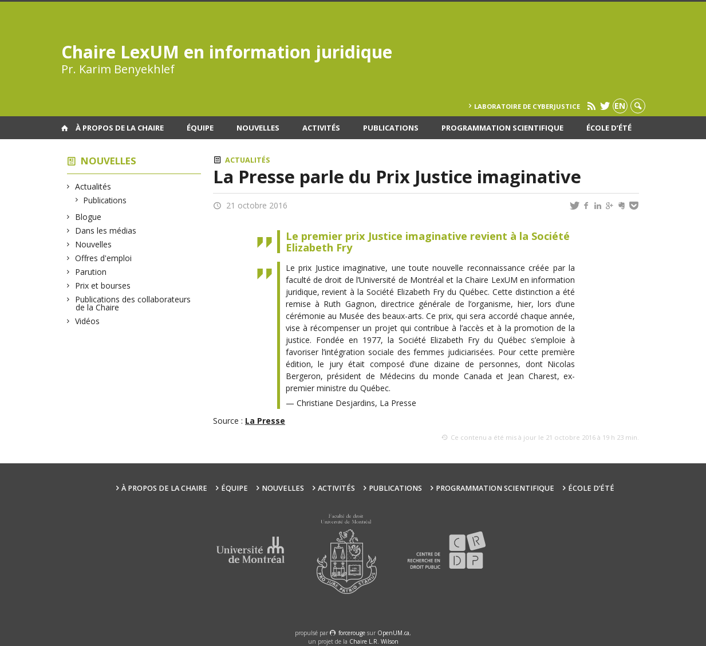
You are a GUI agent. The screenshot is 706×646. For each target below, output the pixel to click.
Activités (321, 128)
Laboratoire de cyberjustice (527, 106)
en (619, 105)
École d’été (609, 128)
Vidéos (88, 321)
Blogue (88, 216)
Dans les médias (106, 230)
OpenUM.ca (393, 633)
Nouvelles (257, 128)
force (351, 633)
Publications (391, 128)
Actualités (93, 186)
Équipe (200, 128)
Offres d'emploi (104, 258)
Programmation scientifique (502, 128)
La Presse (265, 420)
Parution (91, 271)
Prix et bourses (103, 285)
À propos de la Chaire (120, 128)
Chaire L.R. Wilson (374, 641)
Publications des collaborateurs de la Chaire (133, 303)
